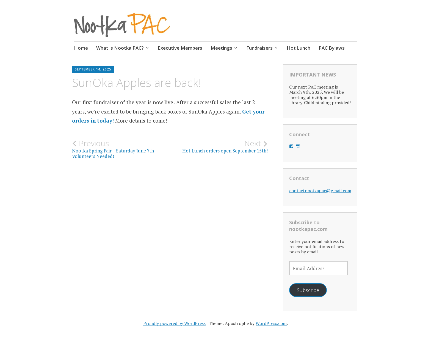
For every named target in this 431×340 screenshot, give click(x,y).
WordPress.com (271, 323)
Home (81, 48)
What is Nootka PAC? (120, 48)
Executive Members (180, 48)
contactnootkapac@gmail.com (320, 191)
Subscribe (308, 290)
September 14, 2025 (93, 69)
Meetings (221, 48)
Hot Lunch (298, 48)
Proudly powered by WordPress (174, 323)
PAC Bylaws (332, 48)
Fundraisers (259, 48)
